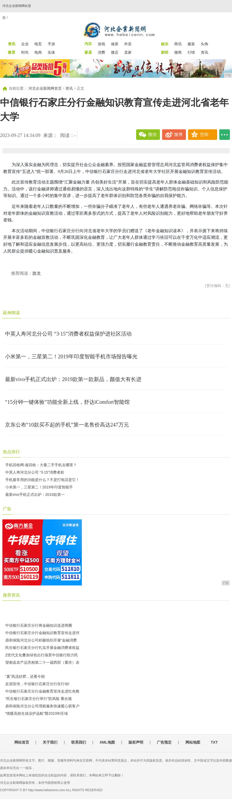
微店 (114, 52)
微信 (152, 134)
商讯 (178, 44)
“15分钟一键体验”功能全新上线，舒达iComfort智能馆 (67, 402)
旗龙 (36, 273)
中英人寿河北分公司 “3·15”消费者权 (34, 472)
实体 (51, 52)
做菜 (114, 44)
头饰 (204, 44)
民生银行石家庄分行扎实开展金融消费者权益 (42, 647)
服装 (191, 44)
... (224, 134)
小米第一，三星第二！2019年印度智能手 (39, 487)
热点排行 (11, 452)
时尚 (25, 52)
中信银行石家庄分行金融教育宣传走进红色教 (42, 691)
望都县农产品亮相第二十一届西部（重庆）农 (42, 662)
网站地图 (192, 742)
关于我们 (50, 742)
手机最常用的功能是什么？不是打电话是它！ (42, 480)
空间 (204, 134)
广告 (7, 509)
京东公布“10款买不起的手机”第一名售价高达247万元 (67, 425)
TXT (214, 742)
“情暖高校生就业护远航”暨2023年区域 (36, 713)
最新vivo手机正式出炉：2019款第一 (35, 494)
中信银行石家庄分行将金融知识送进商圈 (38, 625)
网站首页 (21, 742)
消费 (101, 52)
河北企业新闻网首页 (45, 88)
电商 (38, 52)
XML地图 (107, 742)
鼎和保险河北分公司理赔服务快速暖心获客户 (42, 706)
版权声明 (135, 742)
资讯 (204, 52)
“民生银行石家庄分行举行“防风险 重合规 (38, 699)
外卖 (128, 44)
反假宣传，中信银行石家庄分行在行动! (37, 684)
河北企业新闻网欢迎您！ (16, 12)
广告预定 (164, 742)
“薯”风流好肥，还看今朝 (25, 676)
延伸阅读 (11, 312)
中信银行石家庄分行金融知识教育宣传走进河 (42, 633)
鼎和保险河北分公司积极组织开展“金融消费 (41, 640)
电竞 (38, 44)
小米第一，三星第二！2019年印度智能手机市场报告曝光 (71, 356)
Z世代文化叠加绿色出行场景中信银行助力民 (41, 655)
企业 (25, 44)
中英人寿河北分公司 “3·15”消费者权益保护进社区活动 (68, 334)
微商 (178, 52)
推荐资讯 (11, 595)
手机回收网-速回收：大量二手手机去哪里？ (41, 465)
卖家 (128, 52)
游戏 (101, 44)
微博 (178, 134)
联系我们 (78, 742)
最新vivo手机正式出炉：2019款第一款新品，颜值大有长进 (73, 379)
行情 (191, 52)
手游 (51, 44)
